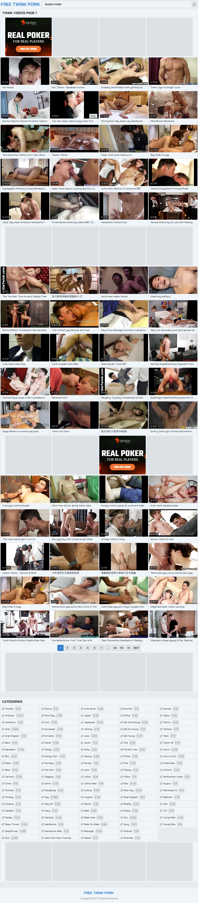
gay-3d (53, 804)
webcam (171, 797)
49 (115, 648)
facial (52, 742)
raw (130, 783)
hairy (51, 810)
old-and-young (136, 722)
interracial (94, 708)
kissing (92, 756)
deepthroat (16, 831)
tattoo (171, 722)
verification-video (176, 776)
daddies (13, 810)
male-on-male (96, 824)
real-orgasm (134, 797)
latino (91, 776)
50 (121, 648)
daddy (13, 817)
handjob (53, 817)
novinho (131, 708)
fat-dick (53, 770)
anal (12, 729)
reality (132, 804)
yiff (169, 810)
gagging (53, 776)
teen (169, 736)
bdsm (12, 763)
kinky (90, 749)
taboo (170, 715)
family (52, 749)
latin (90, 770)
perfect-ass (135, 749)
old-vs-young (135, 729)
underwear (173, 763)
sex (130, 817)
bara (11, 742)
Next (136, 648)
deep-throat (16, 824)
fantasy (53, 763)
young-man (173, 817)
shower (171, 708)
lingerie (92, 797)
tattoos (171, 729)
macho (91, 804)
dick (11, 838)
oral (130, 742)
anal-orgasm (16, 736)
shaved (131, 831)
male (90, 810)
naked (91, 838)
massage (93, 831)
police (130, 776)
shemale (132, 838)
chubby (13, 797)
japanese (94, 722)
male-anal (93, 817)
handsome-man (57, 831)
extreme (53, 736)
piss (130, 763)
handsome (54, 824)
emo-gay (54, 715)
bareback (15, 749)
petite (131, 756)
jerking (92, 729)
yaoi (169, 804)
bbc (11, 756)
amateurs (14, 722)
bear (12, 770)
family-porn (55, 756)
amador (13, 708)
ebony (52, 708)
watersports (174, 790)
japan (91, 715)
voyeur (170, 783)
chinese (13, 790)
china (12, 783)
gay (52, 797)
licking (92, 790)
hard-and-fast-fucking (62, 837)
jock (91, 736)
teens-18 (172, 742)
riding (131, 810)
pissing (131, 770)
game (52, 783)
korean (91, 763)
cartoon (14, 776)
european (54, 729)
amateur (14, 715)
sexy (131, 824)
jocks (91, 742)
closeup (13, 804)
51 (128, 648)
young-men (173, 824)
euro (51, 722)
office (131, 715)
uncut (170, 749)
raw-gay (133, 790)
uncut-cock (174, 756)
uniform (171, 770)
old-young (133, 736)
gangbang (54, 790)
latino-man (94, 783)
